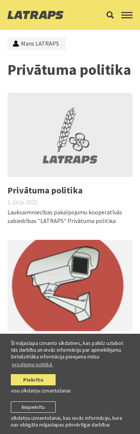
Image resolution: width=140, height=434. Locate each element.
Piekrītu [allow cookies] (33, 379)
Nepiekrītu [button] (33, 407)
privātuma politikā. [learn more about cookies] (32, 364)
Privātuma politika (45, 190)
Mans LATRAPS (36, 43)
